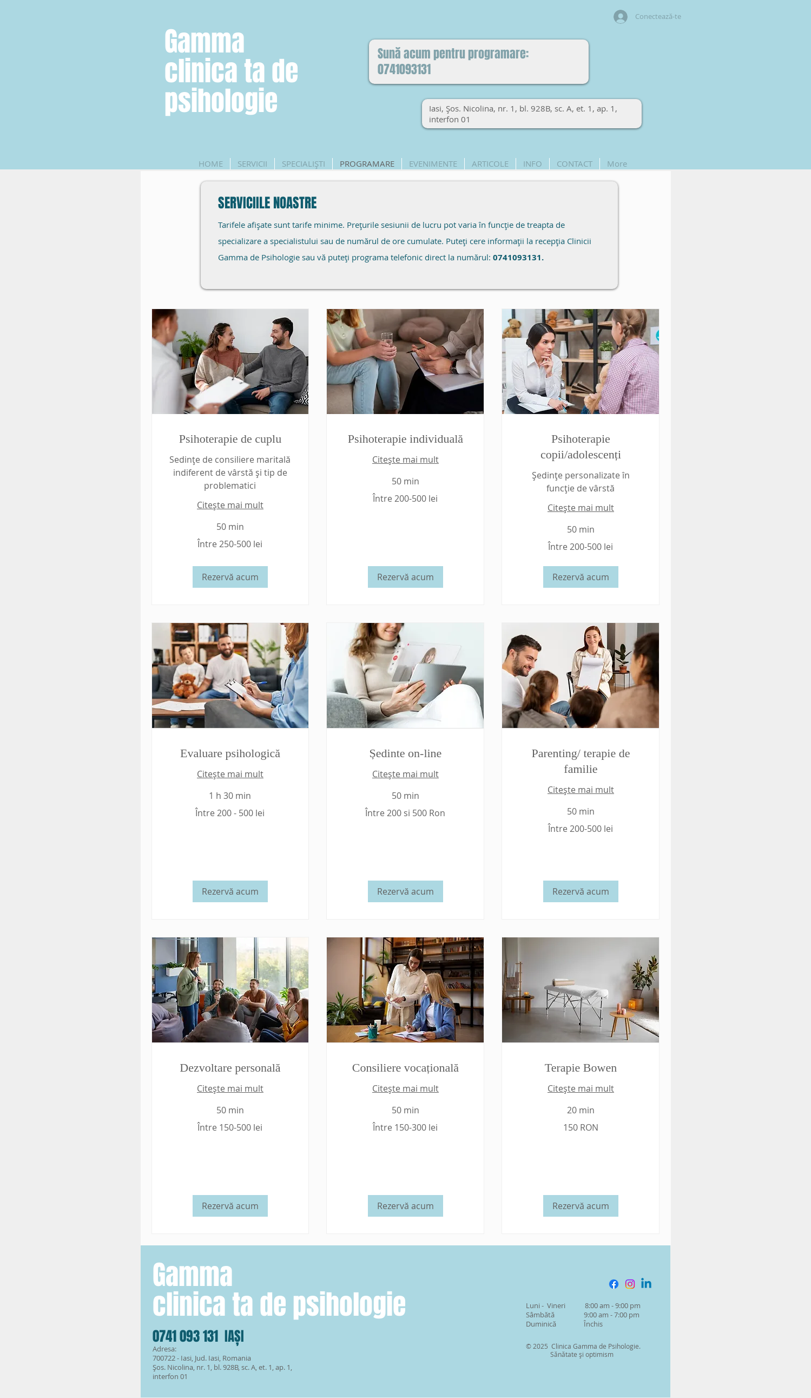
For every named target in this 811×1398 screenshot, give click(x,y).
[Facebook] (614, 1284)
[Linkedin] (646, 1284)
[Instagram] (630, 1284)
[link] (230, 439)
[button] (230, 577)
